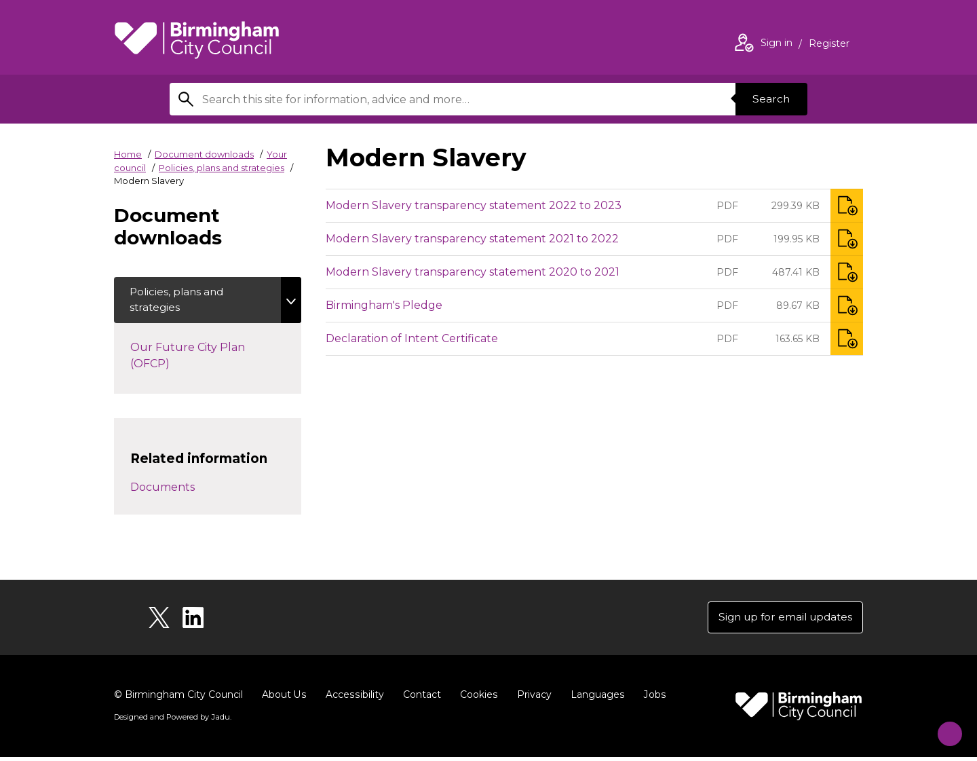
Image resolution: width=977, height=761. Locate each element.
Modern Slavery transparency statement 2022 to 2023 (473, 205)
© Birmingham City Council (178, 698)
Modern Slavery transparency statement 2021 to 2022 (472, 238)
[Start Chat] (943, 727)
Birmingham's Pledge (384, 305)
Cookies (476, 698)
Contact (420, 698)
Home (128, 154)
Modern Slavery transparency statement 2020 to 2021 (472, 271)
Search (769, 98)
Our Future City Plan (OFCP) (187, 358)
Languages (594, 698)
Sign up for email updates (781, 620)
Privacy (531, 698)
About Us (284, 698)
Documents (162, 489)
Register (829, 45)
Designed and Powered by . (171, 721)
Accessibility (353, 698)
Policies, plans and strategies (221, 167)
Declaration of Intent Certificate (412, 338)
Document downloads (204, 154)
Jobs (651, 698)
